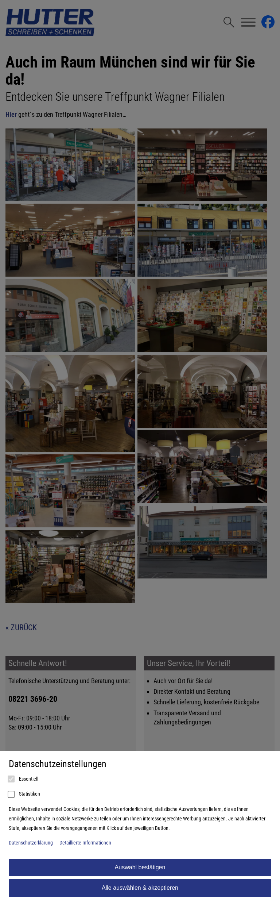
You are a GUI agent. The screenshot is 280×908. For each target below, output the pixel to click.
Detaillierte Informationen (85, 843)
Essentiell (23, 779)
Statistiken (24, 794)
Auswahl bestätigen (140, 867)
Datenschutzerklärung (31, 843)
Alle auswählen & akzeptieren (140, 888)
